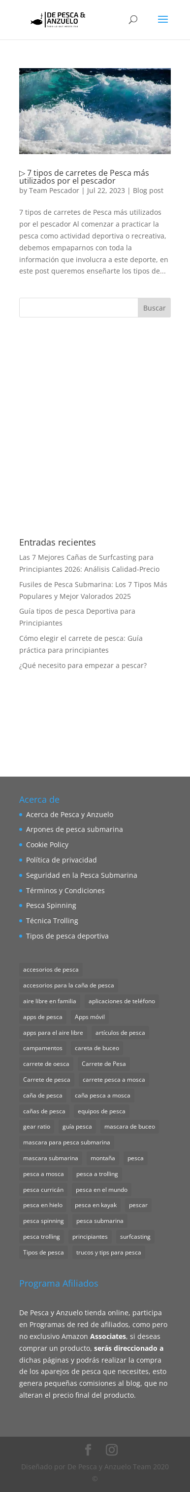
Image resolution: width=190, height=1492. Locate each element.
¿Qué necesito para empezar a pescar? (83, 665)
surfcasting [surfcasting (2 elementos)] (135, 1236)
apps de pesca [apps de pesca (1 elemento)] (43, 1017)
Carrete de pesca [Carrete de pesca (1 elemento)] (46, 1079)
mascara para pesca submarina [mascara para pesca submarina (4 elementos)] (66, 1142)
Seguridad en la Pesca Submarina (81, 875)
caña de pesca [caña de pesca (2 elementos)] (43, 1095)
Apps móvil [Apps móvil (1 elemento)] (90, 1017)
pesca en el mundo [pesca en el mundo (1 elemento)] (101, 1189)
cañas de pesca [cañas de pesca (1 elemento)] (44, 1111)
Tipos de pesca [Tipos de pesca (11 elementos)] (43, 1252)
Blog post (148, 190)
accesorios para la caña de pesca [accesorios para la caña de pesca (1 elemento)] (68, 985)
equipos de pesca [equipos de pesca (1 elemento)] (102, 1111)
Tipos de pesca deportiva (67, 936)
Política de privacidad (61, 859)
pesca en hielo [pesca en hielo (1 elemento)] (43, 1205)
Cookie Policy (47, 844)
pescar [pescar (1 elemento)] (138, 1205)
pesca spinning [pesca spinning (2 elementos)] (43, 1221)
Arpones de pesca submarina (74, 829)
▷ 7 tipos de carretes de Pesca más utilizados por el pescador (84, 176)
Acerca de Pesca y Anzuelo (69, 814)
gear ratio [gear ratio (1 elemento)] (36, 1126)
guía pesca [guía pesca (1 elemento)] (77, 1126)
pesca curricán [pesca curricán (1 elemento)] (43, 1189)
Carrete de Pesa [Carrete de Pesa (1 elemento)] (104, 1064)
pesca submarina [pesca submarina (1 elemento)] (100, 1221)
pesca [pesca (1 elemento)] (135, 1158)
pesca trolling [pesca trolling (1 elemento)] (41, 1236)
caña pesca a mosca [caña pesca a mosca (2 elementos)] (102, 1095)
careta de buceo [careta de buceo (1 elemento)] (97, 1048)
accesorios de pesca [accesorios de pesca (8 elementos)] (51, 969)
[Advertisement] (95, 427)
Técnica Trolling (52, 920)
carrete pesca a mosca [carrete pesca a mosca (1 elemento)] (114, 1079)
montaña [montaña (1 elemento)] (103, 1158)
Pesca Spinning (51, 905)
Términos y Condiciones (65, 890)
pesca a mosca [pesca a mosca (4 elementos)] (43, 1174)
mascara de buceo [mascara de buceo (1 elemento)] (129, 1126)
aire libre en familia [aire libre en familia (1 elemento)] (49, 1001)
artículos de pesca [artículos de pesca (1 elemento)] (120, 1032)
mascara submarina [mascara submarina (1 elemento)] (50, 1158)
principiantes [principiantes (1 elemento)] (90, 1236)
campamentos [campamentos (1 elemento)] (43, 1048)
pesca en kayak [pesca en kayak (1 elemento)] (96, 1205)
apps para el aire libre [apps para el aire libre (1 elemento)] (53, 1032)
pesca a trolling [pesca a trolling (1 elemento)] (97, 1174)
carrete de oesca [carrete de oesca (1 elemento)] (46, 1064)
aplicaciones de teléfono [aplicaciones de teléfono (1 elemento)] (122, 1001)
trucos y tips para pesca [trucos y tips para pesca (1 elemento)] (108, 1252)
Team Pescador (54, 190)
